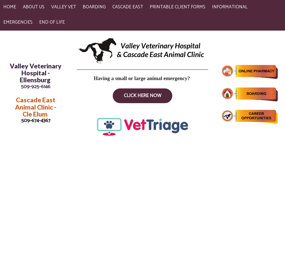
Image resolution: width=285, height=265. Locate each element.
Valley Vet (63, 7)
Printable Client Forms (177, 7)
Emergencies (18, 22)
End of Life (52, 22)
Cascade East (127, 7)
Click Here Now (142, 95)
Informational (230, 7)
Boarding (94, 7)
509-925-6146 (35, 87)
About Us (34, 7)
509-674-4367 (35, 121)
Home (9, 7)
